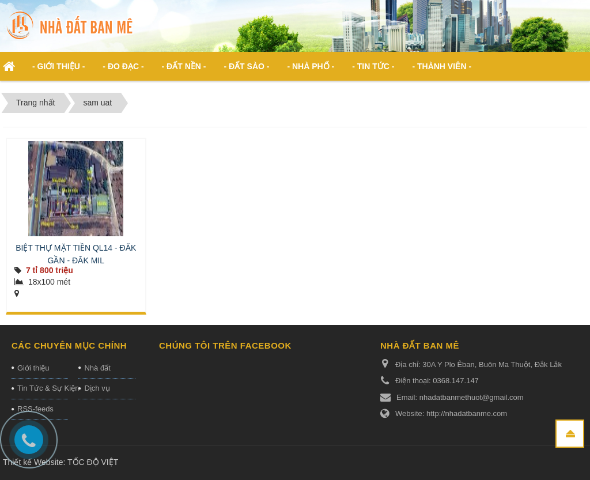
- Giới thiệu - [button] (58, 66)
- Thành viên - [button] (441, 66)
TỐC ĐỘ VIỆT (92, 462)
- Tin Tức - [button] (373, 66)
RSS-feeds (35, 409)
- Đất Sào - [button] (246, 66)
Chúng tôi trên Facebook (225, 345)
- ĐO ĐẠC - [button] (123, 66)
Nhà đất (97, 368)
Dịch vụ (96, 388)
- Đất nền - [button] (184, 66)
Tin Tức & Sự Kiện (42, 388)
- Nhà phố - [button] (310, 66)
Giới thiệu (33, 368)
